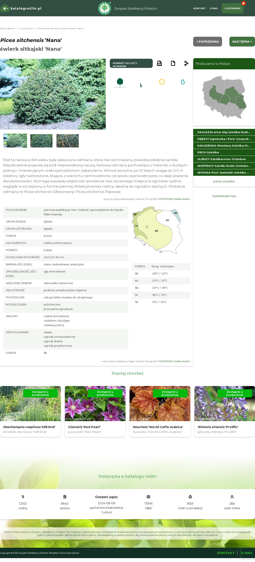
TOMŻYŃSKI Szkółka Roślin (174, 198)
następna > (242, 41)
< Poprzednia (207, 41)
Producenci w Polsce (213, 64)
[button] (15, 141)
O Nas (214, 8)
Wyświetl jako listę (224, 196)
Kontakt (199, 8)
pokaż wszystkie (224, 181)
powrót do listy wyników (125, 65)
